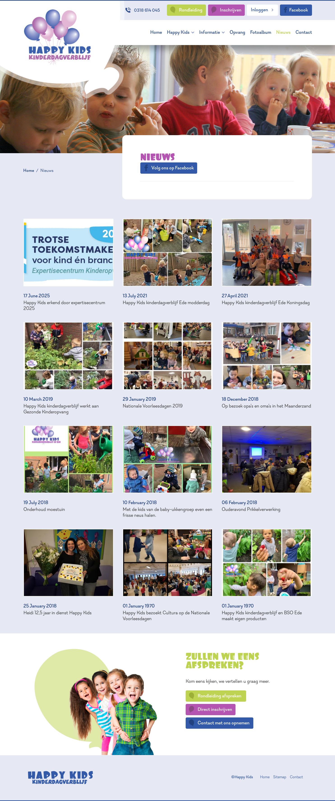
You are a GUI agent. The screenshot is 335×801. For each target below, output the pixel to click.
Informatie (209, 32)
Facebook (295, 10)
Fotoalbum (260, 32)
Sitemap (279, 776)
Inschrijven (225, 10)
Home (156, 32)
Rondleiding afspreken (214, 695)
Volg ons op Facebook (168, 167)
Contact (304, 32)
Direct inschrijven (210, 709)
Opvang (237, 32)
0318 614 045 (142, 10)
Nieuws (283, 32)
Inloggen (262, 10)
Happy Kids (178, 32)
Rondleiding (185, 10)
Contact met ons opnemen (219, 722)
